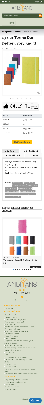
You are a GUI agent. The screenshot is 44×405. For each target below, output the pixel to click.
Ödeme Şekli (9, 384)
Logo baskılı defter (32, 185)
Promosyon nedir (11, 324)
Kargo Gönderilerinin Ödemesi (15, 382)
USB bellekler (10, 355)
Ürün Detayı (10, 151)
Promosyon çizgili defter (25, 188)
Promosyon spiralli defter (29, 194)
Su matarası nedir (11, 364)
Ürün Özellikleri (31, 151)
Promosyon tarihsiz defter (13, 196)
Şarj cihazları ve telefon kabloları (16, 357)
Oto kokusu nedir (11, 317)
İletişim (38, 2)
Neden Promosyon (11, 336)
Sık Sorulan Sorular (12, 387)
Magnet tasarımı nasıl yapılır (15, 322)
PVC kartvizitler (10, 367)
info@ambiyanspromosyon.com (22, 300)
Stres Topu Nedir (11, 315)
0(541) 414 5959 (22, 292)
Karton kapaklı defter (19, 185)
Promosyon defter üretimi (13, 194)
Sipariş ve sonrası (11, 389)
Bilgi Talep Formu (22, 142)
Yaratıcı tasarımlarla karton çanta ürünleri (19, 327)
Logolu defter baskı (11, 188)
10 (33, 98)
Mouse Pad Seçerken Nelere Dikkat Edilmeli (20, 348)
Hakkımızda (9, 309)
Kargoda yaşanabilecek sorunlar (16, 380)
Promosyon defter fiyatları (27, 191)
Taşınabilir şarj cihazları (13, 350)
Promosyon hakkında (12, 329)
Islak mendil (9, 352)
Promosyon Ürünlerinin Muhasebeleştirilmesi (21, 374)
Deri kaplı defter (29, 182)
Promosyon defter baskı (12, 191)
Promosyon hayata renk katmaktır (17, 331)
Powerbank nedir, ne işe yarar (15, 319)
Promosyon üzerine (12, 334)
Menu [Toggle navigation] (8, 23)
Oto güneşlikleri (10, 338)
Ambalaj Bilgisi (13, 155)
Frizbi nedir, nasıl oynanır (14, 345)
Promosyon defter (18, 182)
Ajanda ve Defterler (13, 32)
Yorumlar (34, 155)
